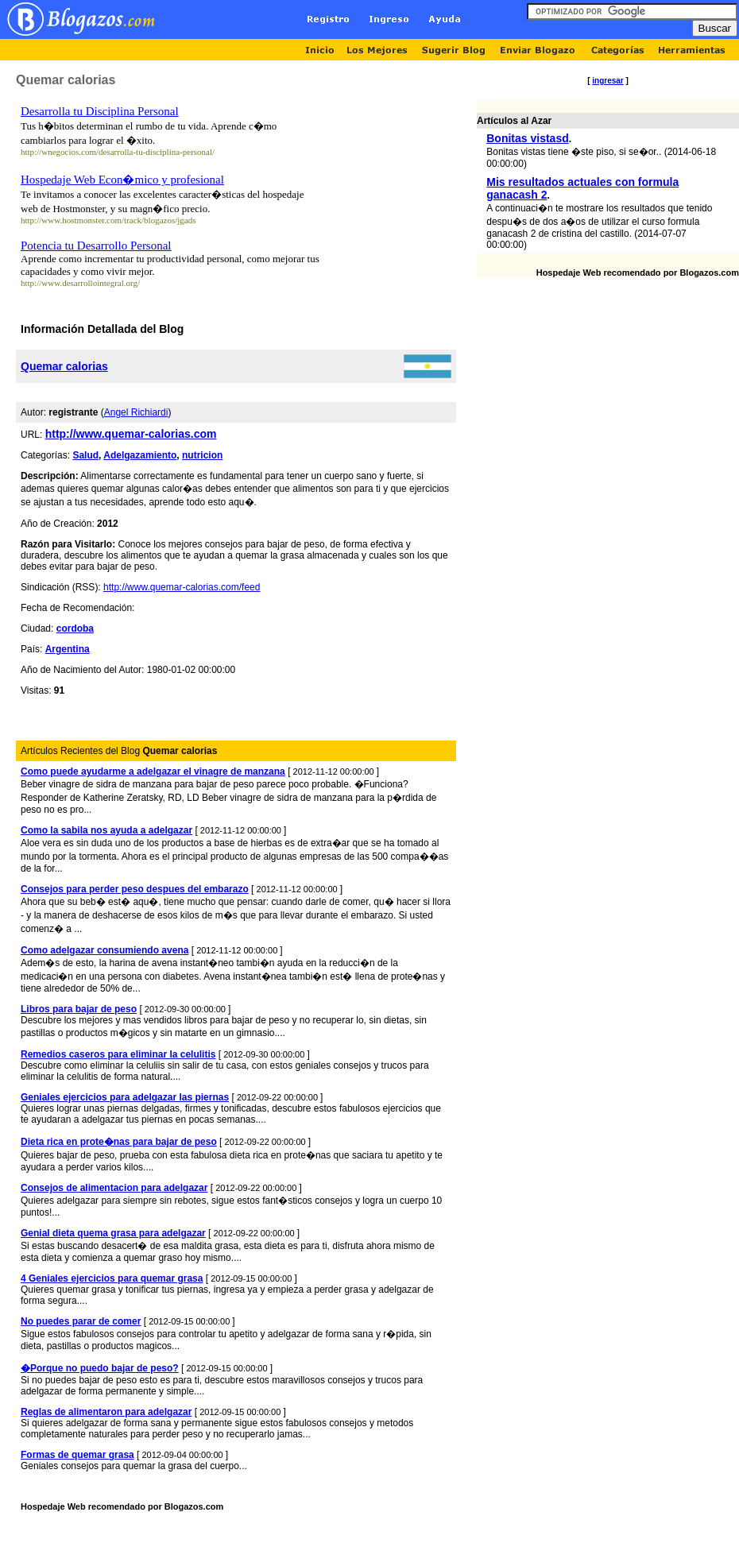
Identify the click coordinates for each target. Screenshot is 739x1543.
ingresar (607, 80)
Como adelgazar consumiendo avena (104, 950)
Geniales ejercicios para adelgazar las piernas (125, 1097)
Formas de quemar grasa (77, 1454)
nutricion (202, 455)
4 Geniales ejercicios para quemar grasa (112, 1278)
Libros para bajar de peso (79, 1009)
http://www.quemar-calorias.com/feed (181, 587)
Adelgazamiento (139, 455)
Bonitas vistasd (527, 138)
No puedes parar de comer (81, 1321)
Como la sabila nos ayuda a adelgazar (106, 830)
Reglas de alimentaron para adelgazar (106, 1411)
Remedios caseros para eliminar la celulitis (118, 1054)
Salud (85, 455)
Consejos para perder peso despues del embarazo (135, 889)
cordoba (75, 628)
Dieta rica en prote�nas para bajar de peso (119, 1141)
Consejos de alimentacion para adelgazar (114, 1187)
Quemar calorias (64, 366)
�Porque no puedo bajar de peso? (100, 1368)
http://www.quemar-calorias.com (131, 433)
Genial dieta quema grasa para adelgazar (113, 1233)
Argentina (67, 649)
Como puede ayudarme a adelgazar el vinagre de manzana (153, 771)
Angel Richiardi (136, 412)
